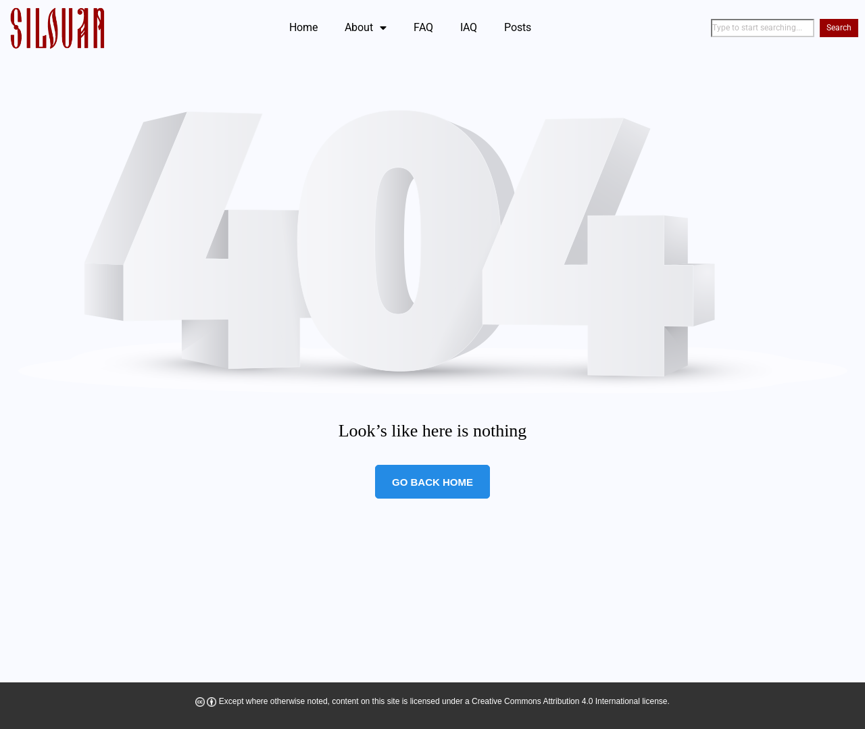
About (366, 28)
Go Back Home (432, 482)
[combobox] (762, 28)
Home (303, 27)
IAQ (468, 27)
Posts (517, 27)
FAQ (423, 27)
